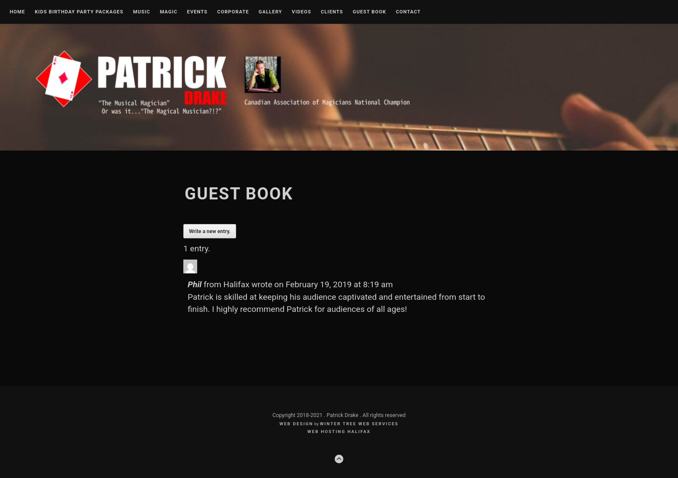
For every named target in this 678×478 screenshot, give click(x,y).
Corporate (233, 12)
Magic (169, 12)
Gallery (270, 12)
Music (141, 12)
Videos (301, 12)
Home (17, 12)
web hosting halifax (339, 431)
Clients (332, 12)
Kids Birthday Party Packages (79, 12)
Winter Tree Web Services (359, 423)
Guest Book (369, 12)
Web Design (296, 423)
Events (197, 12)
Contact (408, 12)
